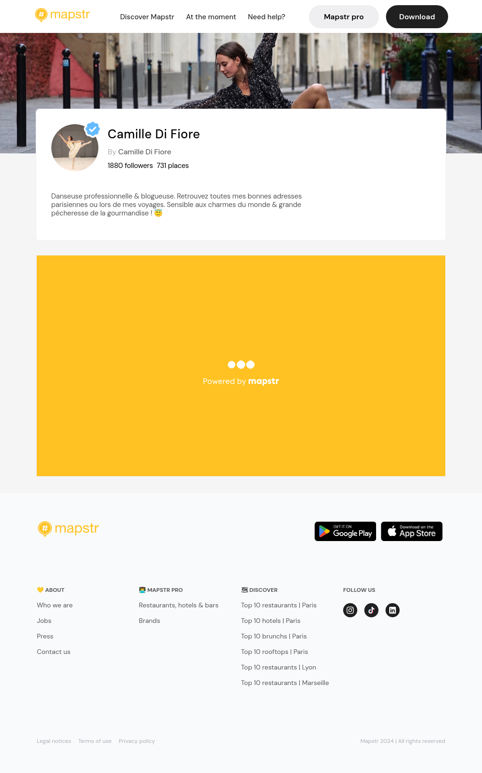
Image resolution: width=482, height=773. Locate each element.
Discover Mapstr (147, 17)
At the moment (211, 17)
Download (417, 17)
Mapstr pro (344, 17)
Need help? (266, 17)
